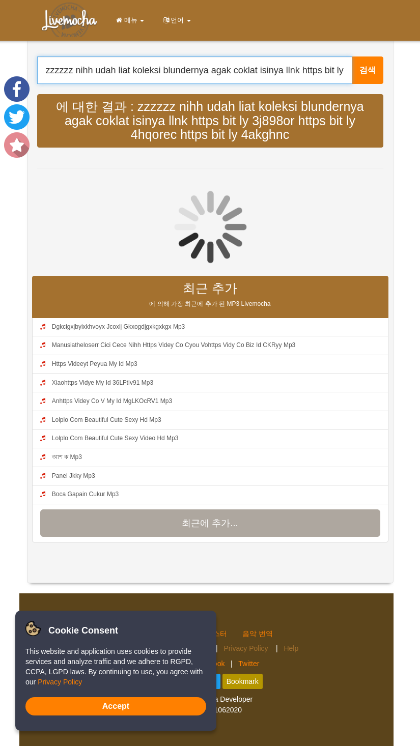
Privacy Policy (246, 648)
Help (291, 648)
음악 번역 (257, 633)
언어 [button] (174, 20)
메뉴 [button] (128, 20)
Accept (115, 706)
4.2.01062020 (220, 710)
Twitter (248, 663)
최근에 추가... (210, 523)
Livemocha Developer (218, 699)
